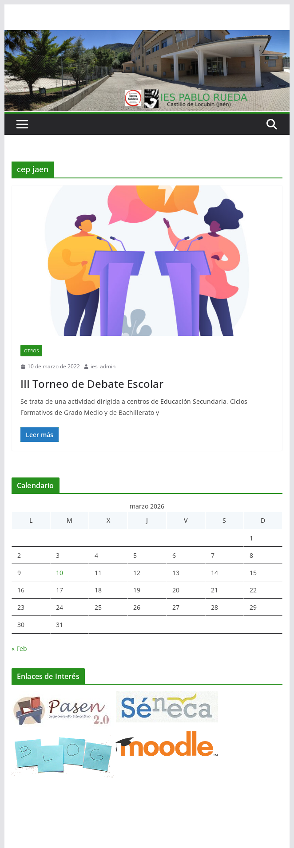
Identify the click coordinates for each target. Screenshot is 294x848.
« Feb (19, 648)
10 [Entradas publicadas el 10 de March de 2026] (59, 572)
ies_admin (103, 366)
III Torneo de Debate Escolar (91, 383)
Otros (31, 350)
